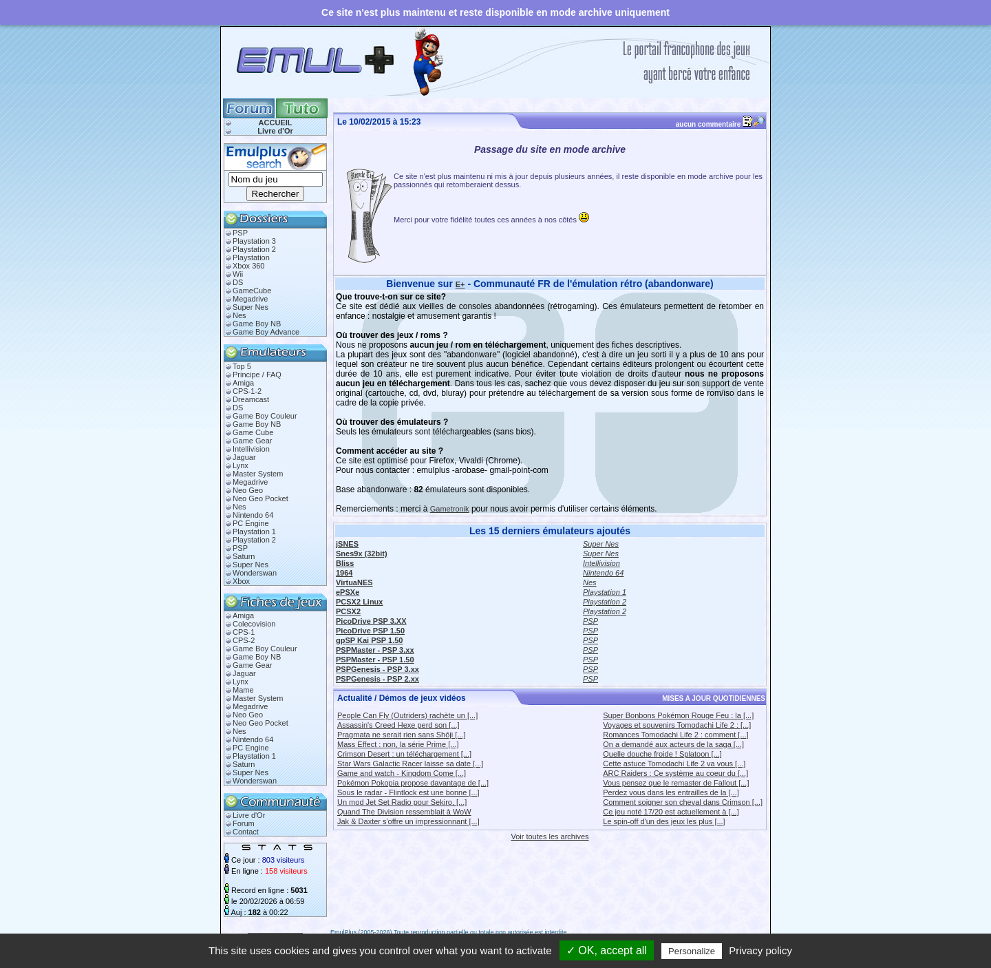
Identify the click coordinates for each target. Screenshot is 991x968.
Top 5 (242, 366)
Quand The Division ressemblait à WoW (404, 812)
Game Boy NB (257, 323)
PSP (240, 233)
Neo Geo (248, 490)
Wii (238, 274)
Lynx (240, 465)
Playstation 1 (254, 531)
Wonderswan (255, 573)
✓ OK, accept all (606, 950)
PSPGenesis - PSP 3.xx (377, 669)
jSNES (347, 544)
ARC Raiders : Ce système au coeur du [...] (675, 773)
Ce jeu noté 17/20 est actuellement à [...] (671, 812)
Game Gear (252, 440)
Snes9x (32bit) (361, 553)
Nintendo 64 (253, 515)
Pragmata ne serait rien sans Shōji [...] (401, 734)
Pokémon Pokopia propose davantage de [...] (413, 783)
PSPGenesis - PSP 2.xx (377, 679)
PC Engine (251, 523)
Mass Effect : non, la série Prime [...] (397, 744)
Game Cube (253, 432)
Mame (243, 690)
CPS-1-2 (247, 391)
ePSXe (347, 592)
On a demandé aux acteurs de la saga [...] (673, 744)
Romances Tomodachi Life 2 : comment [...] (675, 734)
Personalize (691, 951)
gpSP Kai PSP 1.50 (369, 640)
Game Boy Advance (266, 332)
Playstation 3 (254, 241)
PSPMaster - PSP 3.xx (375, 650)
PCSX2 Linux (359, 602)
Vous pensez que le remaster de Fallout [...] (676, 783)
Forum (244, 823)
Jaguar (244, 457)
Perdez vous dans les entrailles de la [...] (671, 792)
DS (238, 282)
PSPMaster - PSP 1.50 (375, 659)
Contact (246, 832)
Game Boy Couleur (265, 416)
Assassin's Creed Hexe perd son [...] (398, 725)
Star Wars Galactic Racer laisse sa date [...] (410, 763)
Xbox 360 (248, 266)
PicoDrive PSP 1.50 (370, 631)
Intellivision (251, 449)
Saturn (244, 556)
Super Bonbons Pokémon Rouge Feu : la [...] (678, 715)
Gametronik (449, 509)
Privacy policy (760, 950)
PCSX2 (348, 611)
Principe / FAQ (257, 374)
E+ (460, 284)
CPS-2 (244, 640)
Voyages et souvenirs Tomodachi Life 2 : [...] (677, 725)
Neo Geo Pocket (260, 498)
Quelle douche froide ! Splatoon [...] (662, 754)
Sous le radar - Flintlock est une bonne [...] (408, 792)
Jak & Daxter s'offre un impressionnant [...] (408, 821)
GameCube (252, 290)
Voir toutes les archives (549, 836)
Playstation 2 (254, 249)
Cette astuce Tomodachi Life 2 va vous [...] (674, 763)
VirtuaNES (354, 582)
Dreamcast (251, 399)
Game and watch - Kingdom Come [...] (401, 773)
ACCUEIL (275, 122)
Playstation (251, 257)
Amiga (243, 383)
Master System (258, 474)
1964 (344, 573)
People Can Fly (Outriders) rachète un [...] (407, 715)
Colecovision (254, 624)
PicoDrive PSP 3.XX (371, 621)
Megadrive (250, 299)
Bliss (345, 563)
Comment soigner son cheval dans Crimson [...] (683, 802)
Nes (239, 315)
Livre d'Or (275, 131)
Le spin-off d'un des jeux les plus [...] (664, 821)
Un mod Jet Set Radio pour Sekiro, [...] (402, 802)
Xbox (241, 581)
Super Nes (250, 307)
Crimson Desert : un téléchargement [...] (404, 754)
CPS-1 (244, 632)
